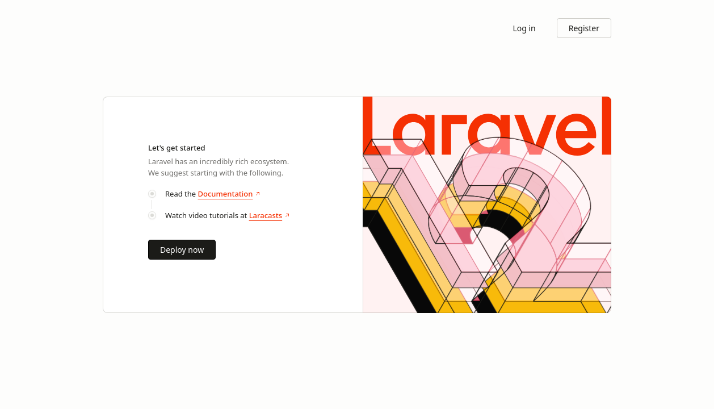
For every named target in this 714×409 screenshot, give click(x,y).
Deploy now (182, 249)
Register (584, 28)
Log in (524, 28)
